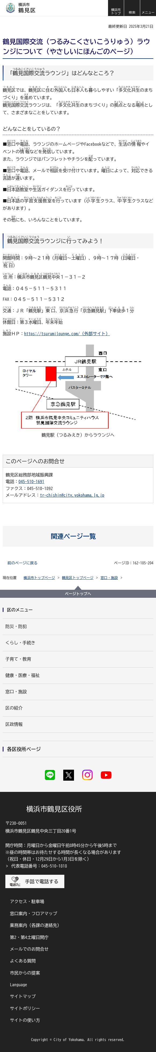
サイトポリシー (25, 1008)
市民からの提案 (25, 973)
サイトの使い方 (25, 1020)
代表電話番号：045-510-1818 (39, 866)
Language (18, 984)
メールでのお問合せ (29, 949)
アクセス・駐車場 (27, 901)
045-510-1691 (31, 481)
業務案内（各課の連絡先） (35, 925)
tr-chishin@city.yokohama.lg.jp (72, 495)
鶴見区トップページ (78, 578)
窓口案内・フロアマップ (33, 913)
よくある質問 (23, 961)
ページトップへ (78, 594)
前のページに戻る (23, 563)
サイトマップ (23, 996)
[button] (132, 8)
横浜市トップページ (39, 578)
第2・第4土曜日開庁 (29, 937)
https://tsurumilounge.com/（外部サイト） (67, 334)
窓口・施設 (109, 578)
